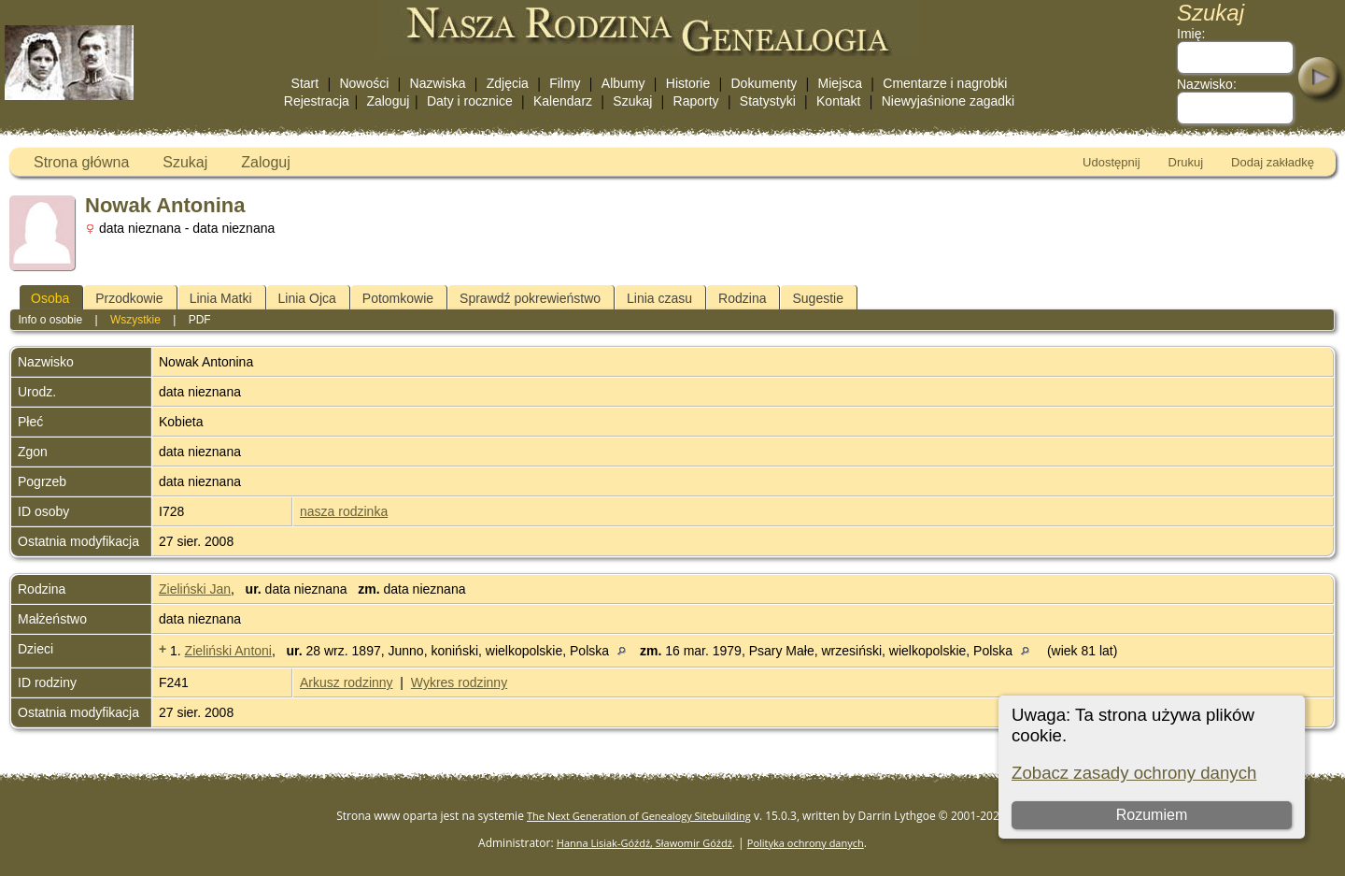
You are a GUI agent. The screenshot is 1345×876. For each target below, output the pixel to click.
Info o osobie (50, 319)
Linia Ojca (307, 298)
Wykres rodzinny (459, 682)
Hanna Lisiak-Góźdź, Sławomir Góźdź (644, 843)
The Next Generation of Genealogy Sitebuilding (639, 816)
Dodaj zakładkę (1272, 162)
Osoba (50, 298)
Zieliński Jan (195, 589)
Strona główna (81, 162)
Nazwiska (438, 83)
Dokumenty (763, 83)
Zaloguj (387, 100)
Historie (688, 83)
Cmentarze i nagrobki (945, 83)
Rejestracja (316, 100)
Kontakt (838, 100)
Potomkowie (397, 298)
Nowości (364, 83)
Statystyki (768, 100)
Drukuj (1186, 162)
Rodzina (742, 298)
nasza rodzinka (344, 511)
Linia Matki (221, 298)
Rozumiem (1151, 815)
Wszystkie (135, 319)
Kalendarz (562, 100)
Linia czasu (659, 298)
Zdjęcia (508, 83)
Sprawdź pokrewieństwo (530, 298)
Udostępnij (1111, 162)
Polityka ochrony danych (805, 843)
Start (305, 83)
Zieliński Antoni (228, 650)
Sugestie (817, 298)
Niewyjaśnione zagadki (948, 100)
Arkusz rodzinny (346, 682)
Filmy (564, 83)
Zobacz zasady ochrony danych (1134, 773)
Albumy (623, 83)
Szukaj (632, 100)
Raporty (696, 100)
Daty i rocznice (470, 100)
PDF (200, 319)
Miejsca (840, 83)
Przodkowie (129, 298)
